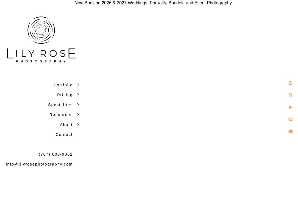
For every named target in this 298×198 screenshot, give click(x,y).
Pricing (65, 95)
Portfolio (63, 85)
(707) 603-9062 (56, 154)
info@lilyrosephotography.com (39, 164)
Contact (64, 134)
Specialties (60, 105)
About (66, 124)
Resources (61, 114)
